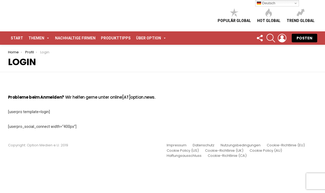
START (17, 38)
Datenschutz (203, 145)
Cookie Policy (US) (183, 151)
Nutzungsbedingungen (241, 145)
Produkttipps (116, 38)
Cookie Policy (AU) (266, 151)
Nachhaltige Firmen (75, 38)
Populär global (234, 15)
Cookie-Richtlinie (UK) (224, 151)
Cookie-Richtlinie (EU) (286, 145)
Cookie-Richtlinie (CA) (227, 156)
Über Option (151, 38)
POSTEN (304, 38)
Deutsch (266, 3)
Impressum (177, 145)
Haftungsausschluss (184, 156)
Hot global (268, 15)
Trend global (301, 15)
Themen (39, 38)
